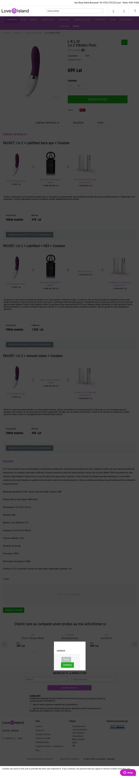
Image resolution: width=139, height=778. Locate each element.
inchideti (82, 645)
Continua (67, 664)
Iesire (66, 659)
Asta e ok (131, 774)
